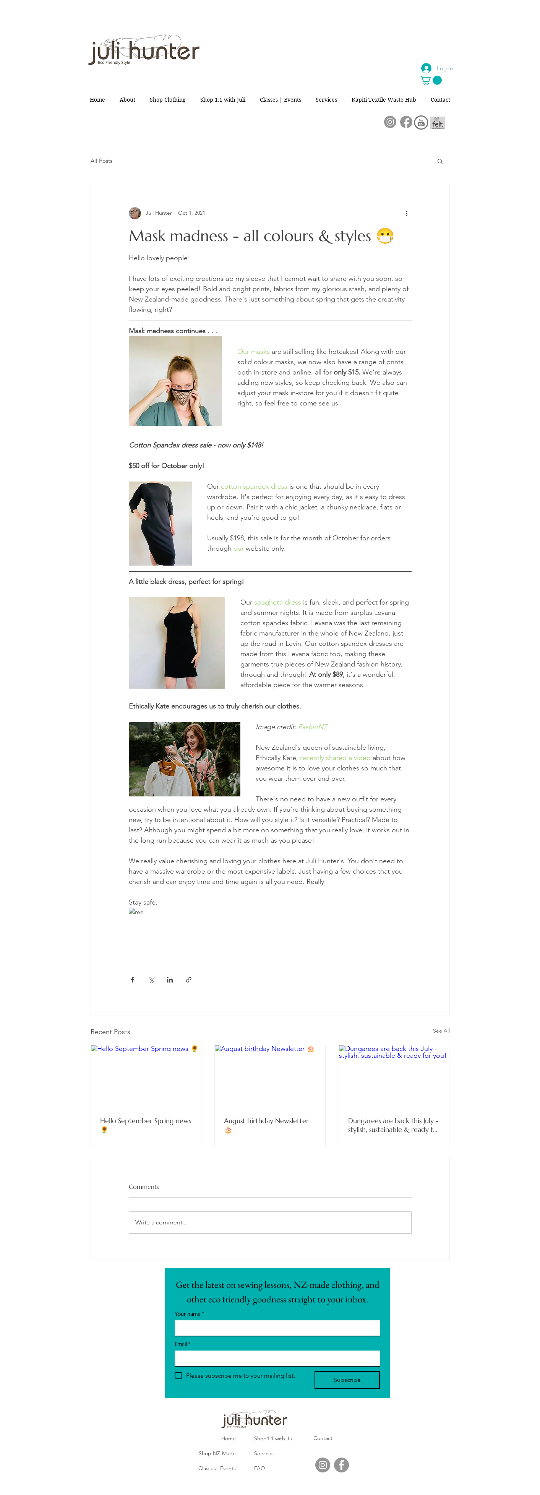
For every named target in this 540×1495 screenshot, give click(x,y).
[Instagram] (390, 122)
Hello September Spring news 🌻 (145, 1125)
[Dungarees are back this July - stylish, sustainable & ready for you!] (394, 1076)
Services (264, 1453)
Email (182, 1344)
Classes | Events (217, 1468)
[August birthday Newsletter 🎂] (270, 1076)
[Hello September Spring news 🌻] (146, 1076)
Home (228, 1438)
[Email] (275, 1358)
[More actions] (407, 213)
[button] (431, 80)
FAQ (259, 1468)
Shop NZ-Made (217, 1453)
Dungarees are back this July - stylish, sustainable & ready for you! (394, 1125)
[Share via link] (188, 979)
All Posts (101, 160)
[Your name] (275, 1328)
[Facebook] (406, 122)
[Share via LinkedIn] (170, 979)
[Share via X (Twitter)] (151, 979)
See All (441, 1030)
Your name (189, 1314)
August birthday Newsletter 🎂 (266, 1125)
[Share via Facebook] (132, 979)
